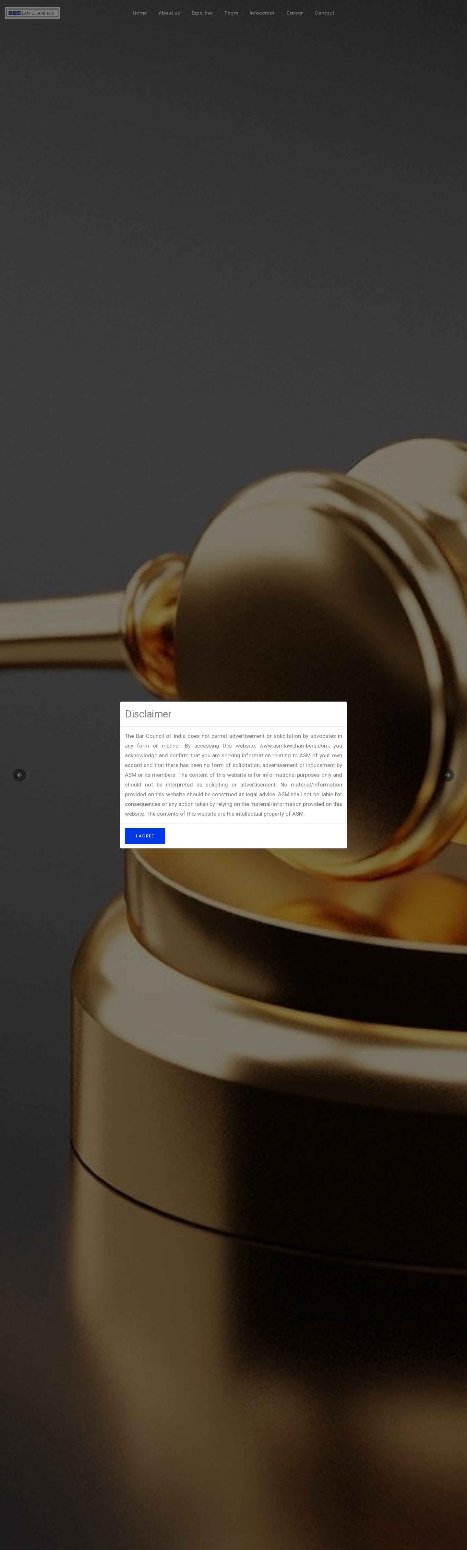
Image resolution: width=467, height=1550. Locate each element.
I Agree (145, 836)
